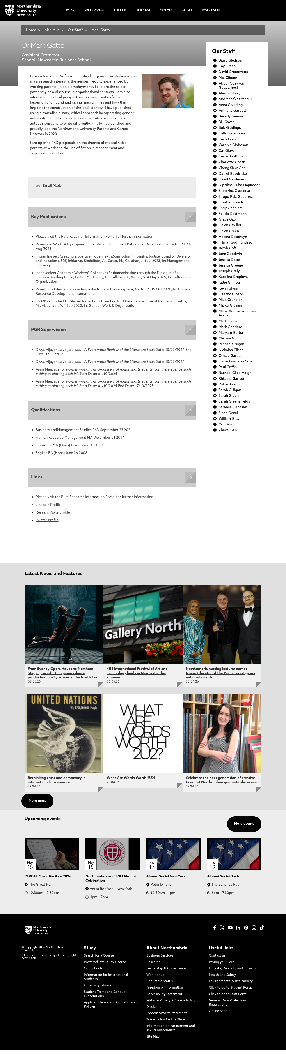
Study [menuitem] (70, 10)
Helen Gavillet (230, 225)
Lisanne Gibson (231, 294)
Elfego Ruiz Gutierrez (236, 197)
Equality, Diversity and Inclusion (233, 973)
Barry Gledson (230, 60)
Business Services (159, 960)
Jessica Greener (231, 265)
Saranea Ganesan (233, 407)
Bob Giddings (230, 128)
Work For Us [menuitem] (211, 10)
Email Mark (52, 186)
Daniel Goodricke (233, 174)
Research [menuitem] (143, 10)
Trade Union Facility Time (165, 1024)
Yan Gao (225, 424)
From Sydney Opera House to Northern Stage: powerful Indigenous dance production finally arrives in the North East (63, 677)
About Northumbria (166, 952)
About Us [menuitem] (166, 10)
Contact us (217, 960)
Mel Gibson (228, 78)
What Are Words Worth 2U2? (131, 782)
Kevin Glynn (228, 288)
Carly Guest (228, 139)
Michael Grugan (231, 344)
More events (244, 828)
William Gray (229, 419)
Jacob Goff (227, 248)
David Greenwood (233, 72)
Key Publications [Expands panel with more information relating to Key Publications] (49, 217)
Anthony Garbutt (232, 111)
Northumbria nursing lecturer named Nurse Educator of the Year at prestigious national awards (220, 677)
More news (37, 805)
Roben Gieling (230, 384)
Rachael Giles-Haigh (235, 373)
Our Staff (75, 30)
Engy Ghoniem (231, 208)
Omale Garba (230, 356)
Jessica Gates (230, 260)
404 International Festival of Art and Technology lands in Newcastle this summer (137, 677)
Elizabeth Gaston (232, 202)
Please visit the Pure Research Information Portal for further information (94, 238)
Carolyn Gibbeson (233, 145)
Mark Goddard (230, 327)
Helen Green (229, 231)
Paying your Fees (221, 966)
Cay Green (227, 66)
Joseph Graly (229, 271)
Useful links (221, 952)
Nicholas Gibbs (231, 350)
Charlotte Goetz (232, 162)
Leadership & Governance (166, 973)
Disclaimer (154, 1011)
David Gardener (231, 179)
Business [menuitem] (120, 10)
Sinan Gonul (228, 413)
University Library (97, 989)
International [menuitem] (94, 10)
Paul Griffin (228, 367)
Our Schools (93, 973)
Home (31, 30)
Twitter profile (47, 524)
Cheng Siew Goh (232, 168)
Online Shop (218, 1015)
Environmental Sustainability (231, 985)
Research (153, 966)
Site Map (153, 1041)
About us (52, 30)
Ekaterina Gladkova (234, 191)
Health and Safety (222, 979)
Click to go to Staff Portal (228, 998)
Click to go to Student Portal (230, 992)
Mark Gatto (100, 30)
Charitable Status (159, 985)
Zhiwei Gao (228, 430)
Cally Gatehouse (232, 133)
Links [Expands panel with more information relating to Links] (37, 481)
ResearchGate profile (53, 517)
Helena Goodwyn (233, 237)
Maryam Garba (231, 333)
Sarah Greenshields (234, 401)
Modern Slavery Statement (166, 1017)
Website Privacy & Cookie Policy (170, 1004)
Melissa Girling (231, 338)
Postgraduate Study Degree (105, 966)
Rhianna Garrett (231, 379)
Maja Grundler (230, 300)
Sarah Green (229, 396)
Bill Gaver (226, 122)
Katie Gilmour (230, 282)
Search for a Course (99, 960)
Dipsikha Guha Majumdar (239, 185)
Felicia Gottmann (233, 214)
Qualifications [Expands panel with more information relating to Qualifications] (46, 413)
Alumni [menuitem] (187, 10)
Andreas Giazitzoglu (235, 99)
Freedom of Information (164, 992)
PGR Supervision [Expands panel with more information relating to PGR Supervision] (49, 331)
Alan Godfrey (229, 93)
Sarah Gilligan (230, 390)
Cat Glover (227, 151)
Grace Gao (227, 219)
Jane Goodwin (230, 254)
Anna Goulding (231, 105)
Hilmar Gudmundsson (236, 242)
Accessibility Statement (164, 998)
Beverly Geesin (231, 116)
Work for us (155, 979)
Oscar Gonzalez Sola (235, 361)
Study (90, 952)
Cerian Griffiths (231, 156)
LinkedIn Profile (48, 509)
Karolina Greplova (233, 277)
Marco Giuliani (230, 305)
